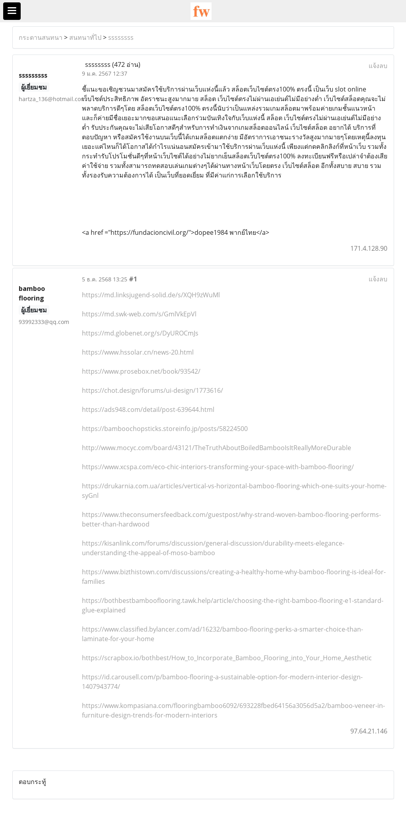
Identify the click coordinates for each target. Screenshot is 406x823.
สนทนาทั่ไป (85, 37)
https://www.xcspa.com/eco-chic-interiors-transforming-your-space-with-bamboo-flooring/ (218, 466)
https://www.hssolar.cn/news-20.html (138, 352)
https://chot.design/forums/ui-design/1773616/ (152, 390)
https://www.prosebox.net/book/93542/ (141, 371)
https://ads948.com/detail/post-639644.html (148, 409)
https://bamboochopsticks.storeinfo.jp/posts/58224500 (165, 428)
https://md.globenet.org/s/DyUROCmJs (140, 333)
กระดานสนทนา (40, 37)
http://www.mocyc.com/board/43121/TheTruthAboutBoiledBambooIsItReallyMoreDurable (216, 447)
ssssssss (121, 37)
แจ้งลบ (378, 65)
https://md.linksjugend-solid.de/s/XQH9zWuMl (151, 295)
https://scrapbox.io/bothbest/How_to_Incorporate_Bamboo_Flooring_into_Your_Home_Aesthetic (227, 657)
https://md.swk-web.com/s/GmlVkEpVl (139, 314)
